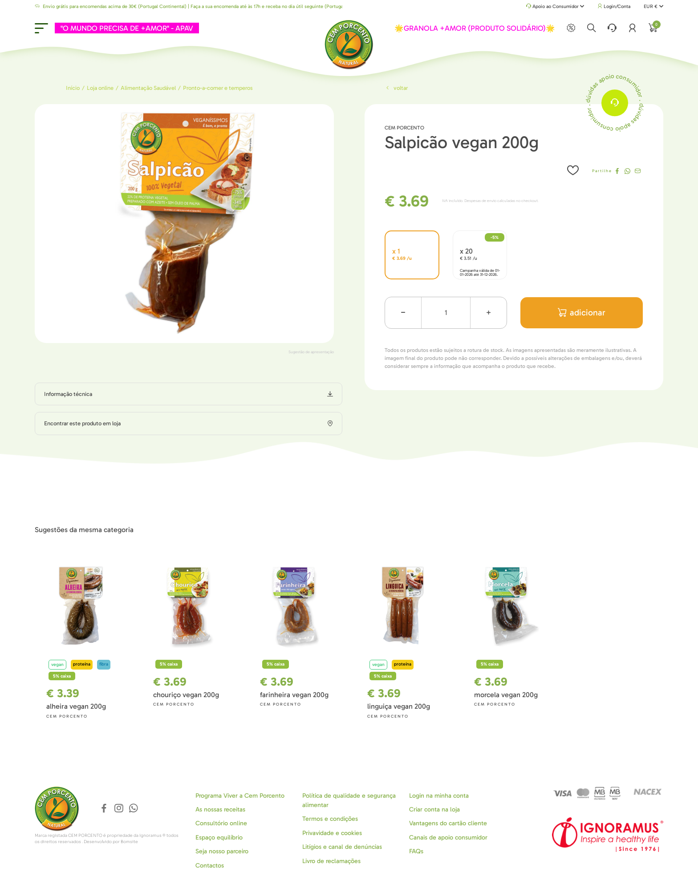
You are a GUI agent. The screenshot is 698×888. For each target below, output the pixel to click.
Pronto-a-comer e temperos (218, 88)
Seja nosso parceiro (221, 851)
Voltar (396, 88)
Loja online (100, 88)
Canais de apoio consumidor (448, 837)
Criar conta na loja (434, 809)
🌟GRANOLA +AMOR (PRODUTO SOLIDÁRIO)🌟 (474, 28)
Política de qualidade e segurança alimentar (349, 799)
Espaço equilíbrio (219, 837)
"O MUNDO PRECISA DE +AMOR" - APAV (127, 28)
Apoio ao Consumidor (555, 7)
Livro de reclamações (331, 860)
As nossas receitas (220, 809)
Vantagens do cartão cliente (448, 823)
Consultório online (221, 823)
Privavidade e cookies (332, 833)
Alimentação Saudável (148, 88)
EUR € (653, 6)
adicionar (581, 312)
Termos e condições (330, 819)
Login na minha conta (439, 795)
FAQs (416, 851)
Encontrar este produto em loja (82, 423)
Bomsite (129, 841)
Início (73, 88)
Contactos (209, 865)
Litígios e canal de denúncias (342, 847)
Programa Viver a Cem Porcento (239, 795)
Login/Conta (613, 6)
